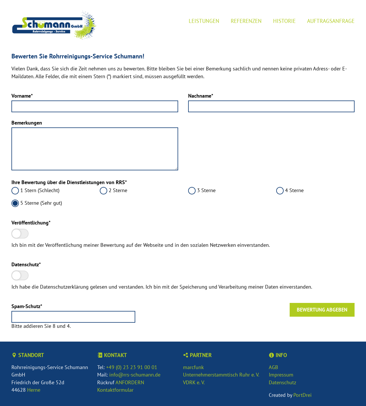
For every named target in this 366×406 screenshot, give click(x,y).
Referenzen (246, 20)
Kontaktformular (115, 390)
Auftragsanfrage (331, 20)
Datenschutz (26, 264)
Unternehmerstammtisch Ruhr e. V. (221, 374)
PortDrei (302, 395)
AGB (273, 367)
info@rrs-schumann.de (134, 374)
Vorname (22, 95)
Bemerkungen (26, 122)
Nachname (200, 95)
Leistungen (204, 20)
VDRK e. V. (194, 382)
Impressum (281, 374)
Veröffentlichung (31, 222)
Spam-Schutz (26, 306)
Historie (284, 20)
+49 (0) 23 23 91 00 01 (131, 367)
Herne (33, 390)
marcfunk (193, 367)
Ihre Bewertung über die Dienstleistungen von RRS (69, 182)
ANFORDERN (130, 382)
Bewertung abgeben (322, 309)
